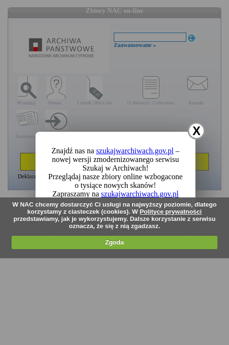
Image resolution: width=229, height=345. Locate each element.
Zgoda (114, 242)
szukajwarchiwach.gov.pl (135, 151)
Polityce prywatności (171, 211)
